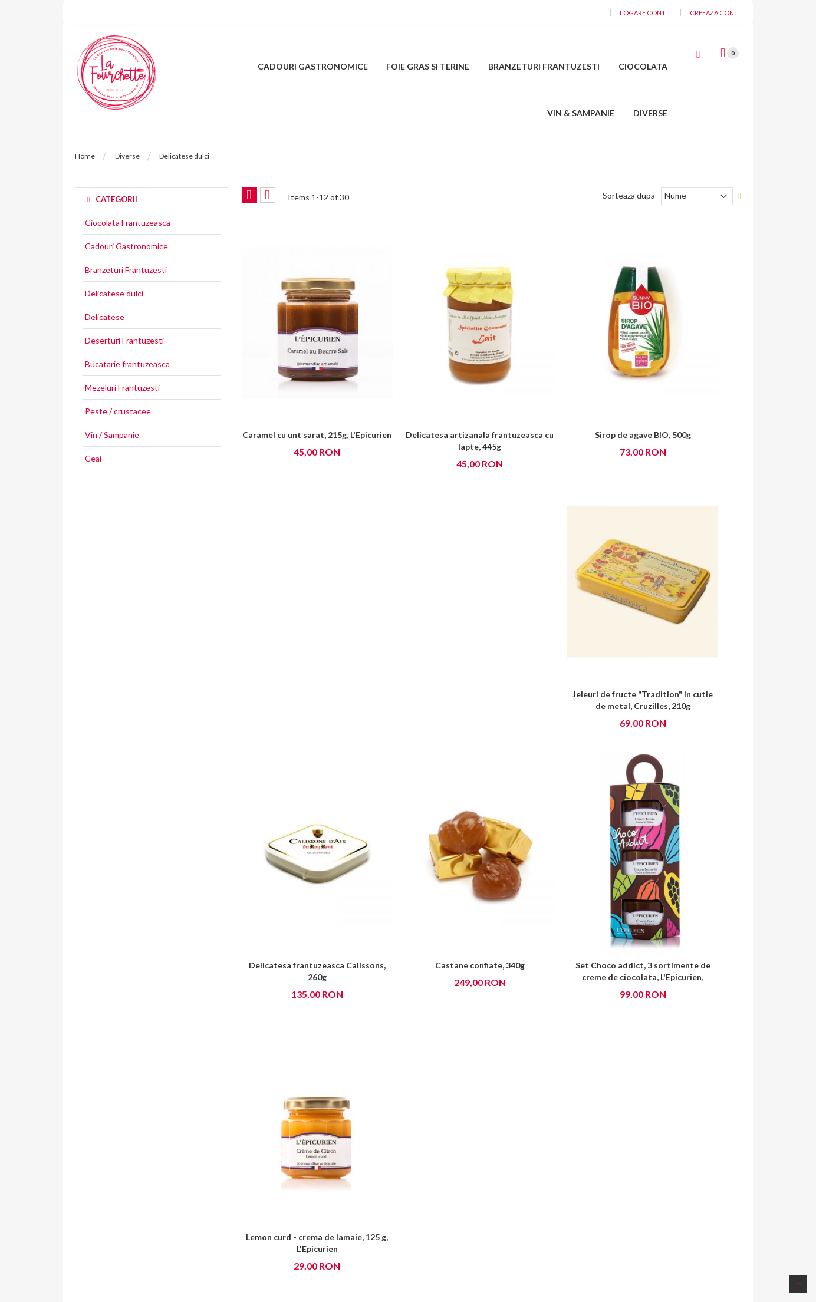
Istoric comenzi (445, 1170)
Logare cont (643, 12)
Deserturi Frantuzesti (124, 378)
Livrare (266, 1130)
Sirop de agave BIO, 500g (555, 425)
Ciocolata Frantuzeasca (127, 260)
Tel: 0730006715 (150, 1189)
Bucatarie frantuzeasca (127, 401)
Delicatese (104, 354)
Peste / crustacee (118, 448)
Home (85, 193)
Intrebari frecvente (289, 1170)
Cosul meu (436, 1130)
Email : (131, 1149)
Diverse (127, 193)
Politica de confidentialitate (304, 1150)
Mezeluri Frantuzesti (122, 425)
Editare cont (439, 1150)
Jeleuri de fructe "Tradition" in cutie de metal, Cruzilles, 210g (683, 436)
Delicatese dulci (114, 331)
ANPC (265, 1190)
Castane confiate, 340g (427, 662)
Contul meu (438, 1110)
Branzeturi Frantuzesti (126, 307)
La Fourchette (490, 1252)
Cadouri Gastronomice (126, 283)
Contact (134, 1207)
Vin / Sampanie (112, 472)
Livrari (428, 1190)
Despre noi (274, 1110)
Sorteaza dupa (629, 233)
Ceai (93, 496)
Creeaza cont (714, 12)
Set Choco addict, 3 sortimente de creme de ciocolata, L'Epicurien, (555, 673)
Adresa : (135, 1110)
